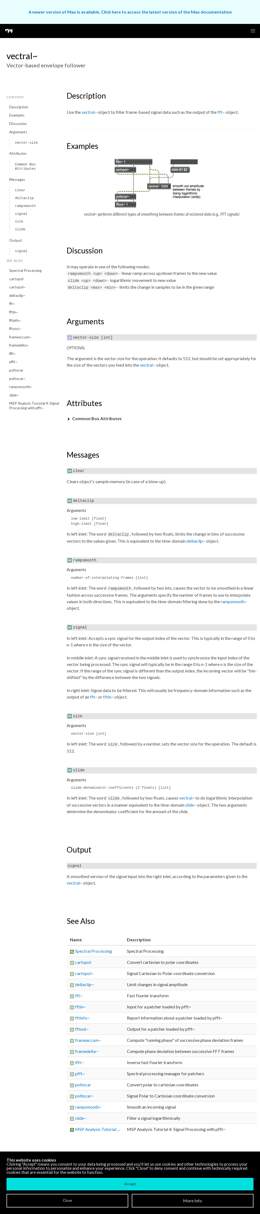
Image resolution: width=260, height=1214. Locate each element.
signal (21, 214)
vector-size (26, 143)
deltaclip (24, 198)
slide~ (14, 395)
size (19, 221)
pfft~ (13, 362)
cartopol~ (17, 287)
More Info (192, 1200)
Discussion (18, 123)
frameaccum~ (20, 337)
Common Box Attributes (25, 166)
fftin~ (13, 312)
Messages (17, 179)
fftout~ (15, 328)
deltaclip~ (17, 295)
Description (18, 107)
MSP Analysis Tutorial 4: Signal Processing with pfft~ (34, 405)
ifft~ (12, 353)
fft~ (12, 303)
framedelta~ (19, 345)
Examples (16, 115)
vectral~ (89, 112)
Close (67, 1200)
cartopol (16, 279)
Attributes (18, 153)
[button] (253, 31)
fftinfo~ (15, 320)
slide (20, 229)
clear (20, 190)
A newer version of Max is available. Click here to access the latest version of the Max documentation (130, 11)
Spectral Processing (25, 270)
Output (15, 240)
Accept (130, 1184)
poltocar (16, 370)
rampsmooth (25, 206)
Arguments (18, 132)
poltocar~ (17, 378)
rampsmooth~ (20, 387)
